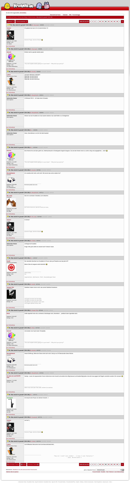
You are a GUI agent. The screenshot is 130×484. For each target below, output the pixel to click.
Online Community (88, 481)
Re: (31, 130)
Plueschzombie (33, 469)
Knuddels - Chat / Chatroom (107, 471)
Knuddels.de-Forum (11, 17)
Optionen (10, 21)
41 (103, 21)
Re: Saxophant (33, 417)
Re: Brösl (32, 327)
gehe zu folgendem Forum (89, 469)
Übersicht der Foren (55, 14)
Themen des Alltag (22, 17)
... (97, 21)
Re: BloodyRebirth (34, 95)
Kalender (65, 14)
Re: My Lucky (33, 216)
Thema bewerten (21, 21)
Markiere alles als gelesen (12, 471)
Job (110, 481)
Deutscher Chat (22, 481)
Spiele (77, 481)
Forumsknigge (76, 14)
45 (114, 21)
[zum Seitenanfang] (10, 46)
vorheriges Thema (13, 464)
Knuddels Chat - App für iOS (50, 481)
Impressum (105, 481)
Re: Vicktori (32, 240)
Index (23, 464)
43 (108, 21)
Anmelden (23, 12)
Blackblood (15, 469)
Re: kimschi (32, 71)
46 (117, 21)
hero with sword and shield (24, 469)
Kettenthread (31, 17)
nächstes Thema (33, 464)
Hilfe (70, 14)
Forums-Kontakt (96, 471)
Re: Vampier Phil (33, 310)
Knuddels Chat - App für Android (35, 481)
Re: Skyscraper (35, 25)
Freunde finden (61, 481)
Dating (81, 481)
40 (100, 21)
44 (111, 21)
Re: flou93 (32, 284)
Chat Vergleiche (98, 481)
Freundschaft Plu (70, 481)
